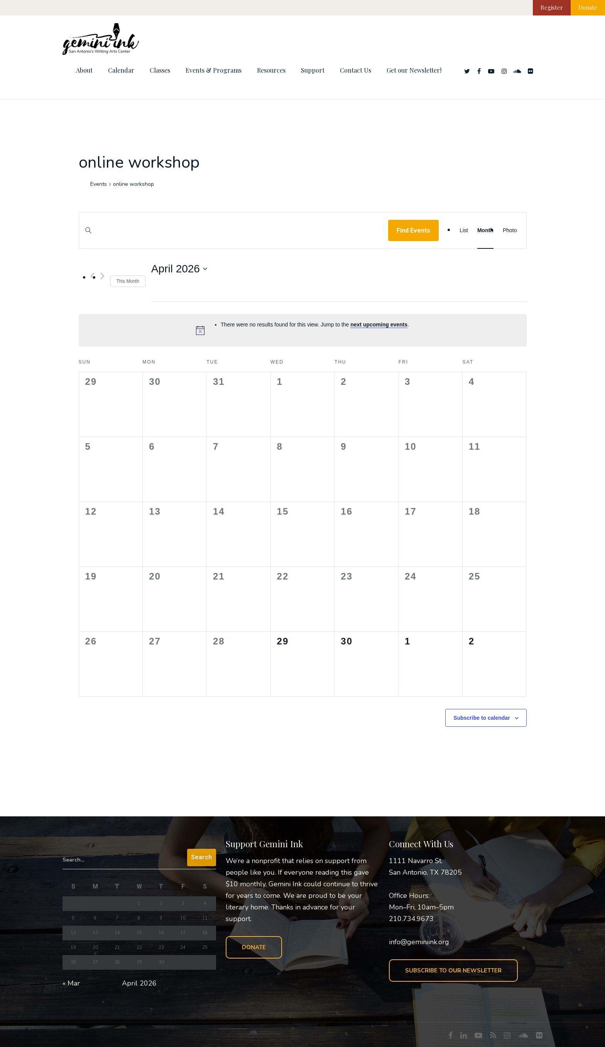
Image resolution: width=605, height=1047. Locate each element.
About (84, 70)
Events (98, 184)
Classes (160, 70)
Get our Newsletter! (414, 70)
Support (312, 70)
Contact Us (355, 70)
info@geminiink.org (419, 942)
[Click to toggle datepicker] (179, 269)
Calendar (121, 70)
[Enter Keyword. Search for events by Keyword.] (234, 237)
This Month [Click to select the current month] (128, 281)
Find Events (413, 230)
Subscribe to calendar (481, 718)
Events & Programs (214, 70)
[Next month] (102, 276)
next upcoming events (378, 324)
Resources (271, 70)
